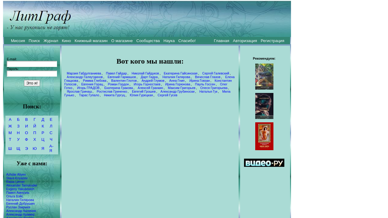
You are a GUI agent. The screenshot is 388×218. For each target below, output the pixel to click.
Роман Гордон (118, 84)
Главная (221, 40)
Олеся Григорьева (214, 88)
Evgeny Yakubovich (20, 189)
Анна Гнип (177, 80)
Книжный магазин (91, 40)
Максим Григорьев (182, 88)
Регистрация (272, 40)
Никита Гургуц (114, 95)
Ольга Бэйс (14, 196)
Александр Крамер (20, 214)
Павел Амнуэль (17, 192)
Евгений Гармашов (122, 77)
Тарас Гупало (89, 95)
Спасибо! (187, 40)
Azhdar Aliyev (16, 174)
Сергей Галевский (215, 73)
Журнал (50, 40)
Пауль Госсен (205, 84)
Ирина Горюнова (177, 84)
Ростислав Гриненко (112, 91)
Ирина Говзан (199, 80)
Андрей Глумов (153, 80)
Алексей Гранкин (150, 88)
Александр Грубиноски (177, 91)
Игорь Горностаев (147, 84)
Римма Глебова (94, 80)
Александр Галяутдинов (85, 77)
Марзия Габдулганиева (84, 73)
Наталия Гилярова (20, 200)
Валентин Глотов (124, 80)
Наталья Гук (208, 91)
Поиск (34, 40)
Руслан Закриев (18, 207)
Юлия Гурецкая (141, 95)
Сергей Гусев (167, 95)
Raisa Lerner (15, 181)
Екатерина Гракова (118, 88)
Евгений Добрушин (20, 203)
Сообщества (148, 40)
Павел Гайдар (116, 73)
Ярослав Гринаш (79, 91)
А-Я (51, 148)
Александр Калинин (21, 211)
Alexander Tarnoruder (21, 185)
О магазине (122, 40)
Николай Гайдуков (145, 73)
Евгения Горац (92, 84)
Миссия (18, 40)
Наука (169, 40)
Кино (66, 40)
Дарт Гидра (149, 77)
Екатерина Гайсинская (180, 73)
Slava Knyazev (17, 178)
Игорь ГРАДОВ (88, 88)
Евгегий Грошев (144, 91)
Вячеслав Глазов (207, 77)
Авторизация (245, 40)
